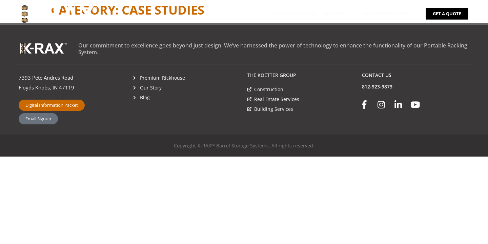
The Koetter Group (388, 13)
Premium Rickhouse (292, 14)
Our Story (339, 13)
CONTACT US (376, 75)
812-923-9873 (377, 86)
